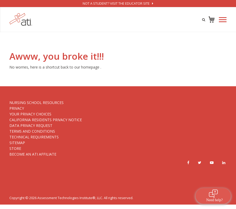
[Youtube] (212, 162)
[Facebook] (188, 162)
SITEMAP (17, 142)
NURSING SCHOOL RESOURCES (36, 102)
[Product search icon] (204, 19)
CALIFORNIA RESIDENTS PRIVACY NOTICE (45, 119)
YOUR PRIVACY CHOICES (30, 114)
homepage (90, 67)
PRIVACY (16, 108)
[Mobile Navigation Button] (223, 19)
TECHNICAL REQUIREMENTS (34, 136)
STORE (15, 148)
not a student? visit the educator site (118, 3)
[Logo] (20, 19)
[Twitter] (199, 162)
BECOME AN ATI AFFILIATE (32, 154)
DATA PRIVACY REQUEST (30, 125)
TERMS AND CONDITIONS (32, 131)
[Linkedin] (223, 162)
